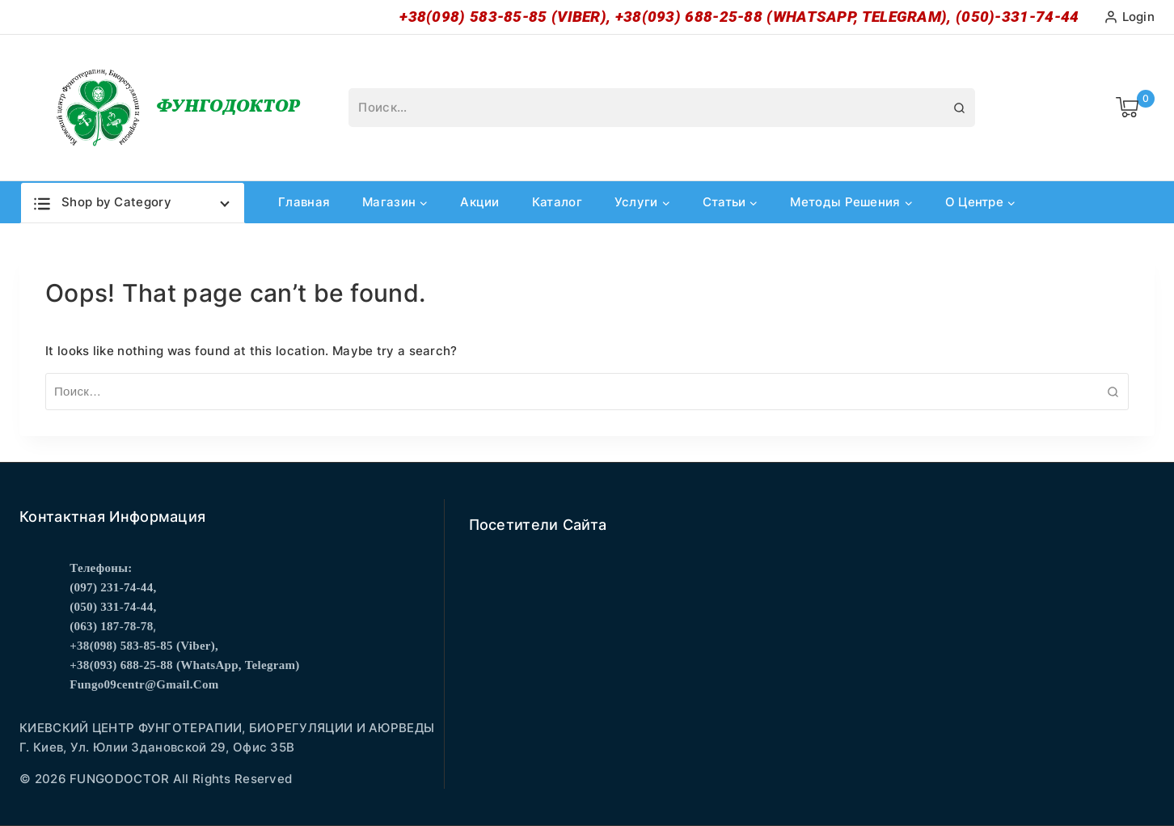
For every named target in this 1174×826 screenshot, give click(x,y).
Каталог (557, 202)
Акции (480, 202)
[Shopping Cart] (1135, 107)
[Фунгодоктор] (176, 107)
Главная (304, 202)
